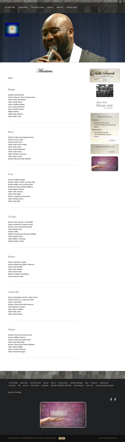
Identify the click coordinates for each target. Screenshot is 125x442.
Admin (62, 438)
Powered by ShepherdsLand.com (108, 438)
